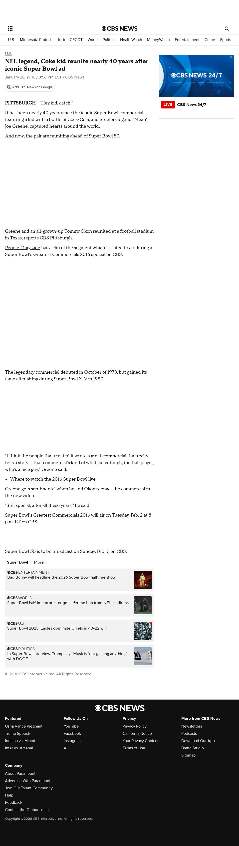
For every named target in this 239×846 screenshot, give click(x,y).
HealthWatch (131, 39)
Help (9, 795)
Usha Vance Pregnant (23, 726)
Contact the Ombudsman (27, 810)
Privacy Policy (135, 726)
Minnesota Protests (36, 39)
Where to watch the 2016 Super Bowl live (53, 479)
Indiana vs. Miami (20, 741)
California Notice (137, 734)
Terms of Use (134, 748)
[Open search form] (227, 28)
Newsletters (191, 726)
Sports (225, 39)
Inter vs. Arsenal (19, 748)
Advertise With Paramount (27, 781)
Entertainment (187, 39)
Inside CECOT (70, 39)
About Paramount (20, 774)
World (93, 39)
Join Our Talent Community (29, 788)
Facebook (72, 734)
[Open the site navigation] (45, 28)
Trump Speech (17, 734)
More (40, 562)
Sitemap (188, 755)
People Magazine (22, 248)
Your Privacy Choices (141, 741)
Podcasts (189, 734)
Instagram (72, 741)
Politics (109, 39)
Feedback (13, 803)
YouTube (71, 726)
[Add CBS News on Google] (30, 87)
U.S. (11, 39)
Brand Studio (192, 748)
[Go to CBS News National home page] (120, 28)
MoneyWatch (158, 39)
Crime (210, 39)
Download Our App (198, 741)
